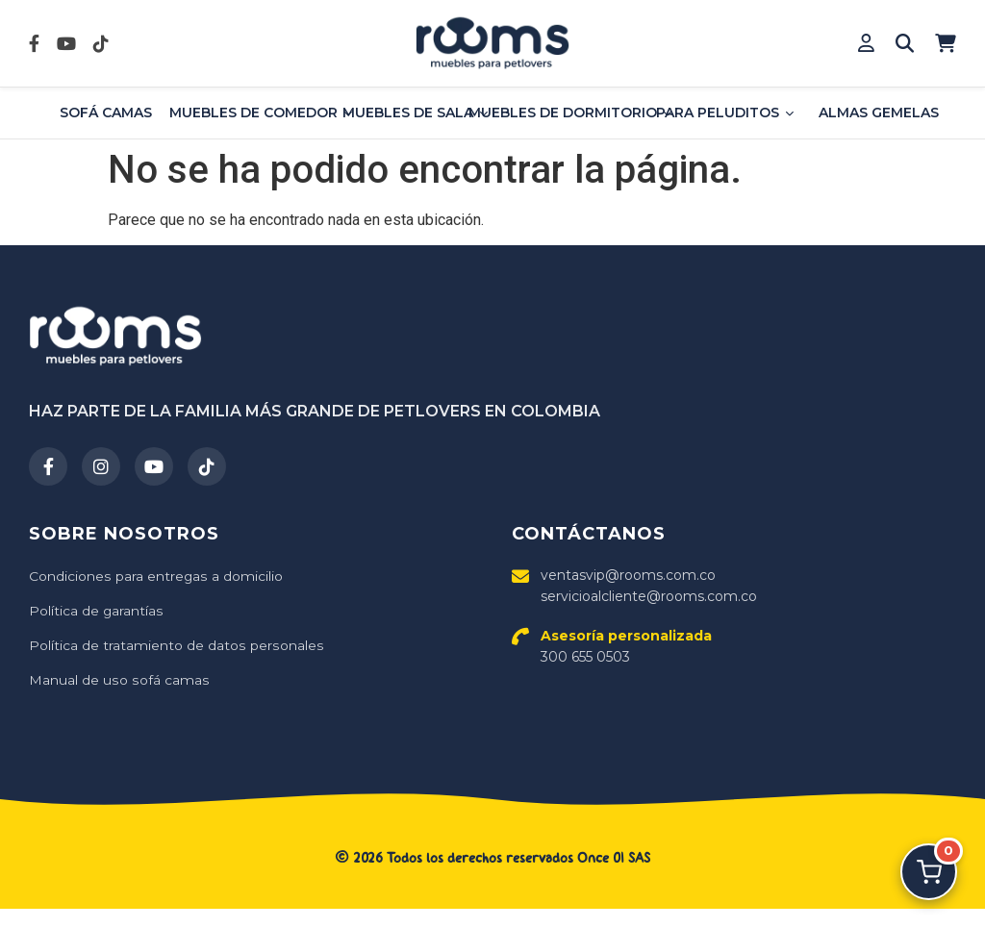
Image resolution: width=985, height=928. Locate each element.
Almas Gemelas (879, 112)
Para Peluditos (725, 112)
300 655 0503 (626, 646)
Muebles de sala (415, 112)
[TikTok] (207, 466)
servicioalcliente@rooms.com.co (649, 596)
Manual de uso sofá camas (118, 680)
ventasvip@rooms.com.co (628, 575)
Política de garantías (96, 610)
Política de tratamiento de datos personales (175, 645)
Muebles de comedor (261, 112)
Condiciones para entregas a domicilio (155, 576)
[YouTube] (154, 466)
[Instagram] (101, 466)
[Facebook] (48, 466)
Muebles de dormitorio (569, 112)
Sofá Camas (106, 112)
